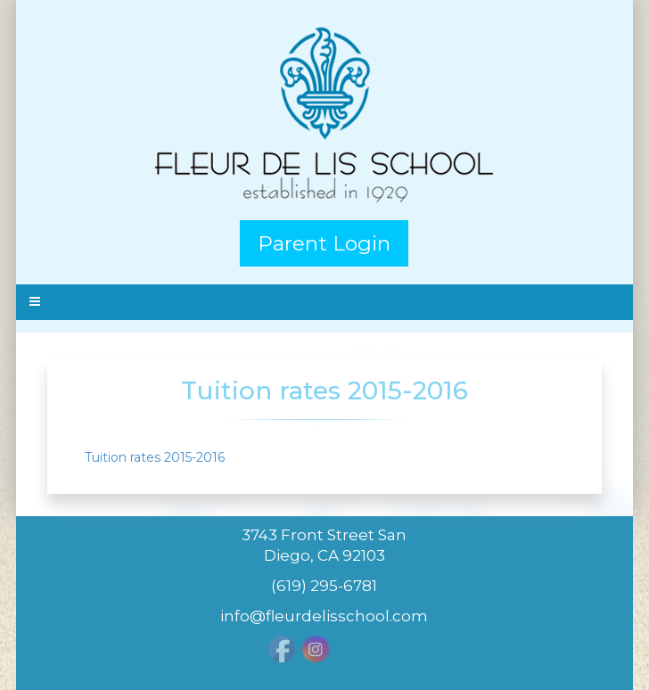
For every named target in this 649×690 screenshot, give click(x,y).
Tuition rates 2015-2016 (155, 457)
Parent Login (324, 243)
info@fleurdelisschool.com (324, 616)
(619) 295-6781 (324, 586)
